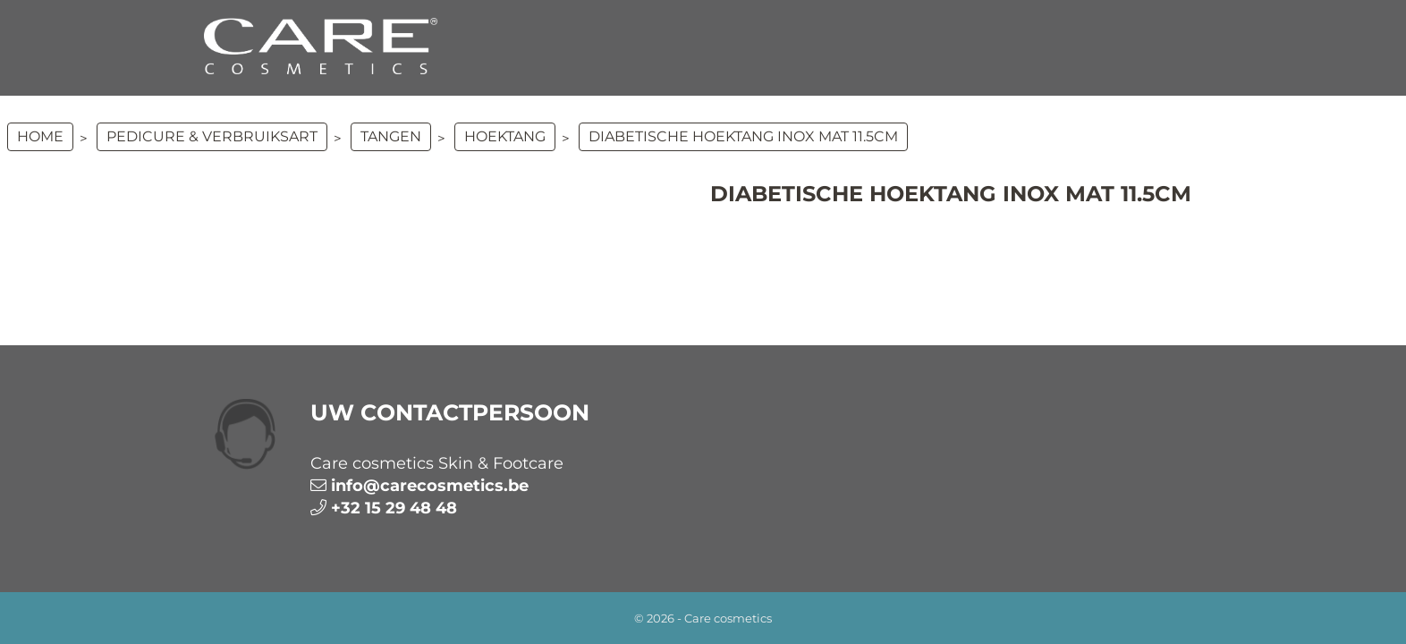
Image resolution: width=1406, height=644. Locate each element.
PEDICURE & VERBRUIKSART (212, 136)
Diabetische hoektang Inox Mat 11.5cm (743, 136)
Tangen (390, 136)
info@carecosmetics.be (430, 486)
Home (40, 136)
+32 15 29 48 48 (394, 508)
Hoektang (505, 136)
